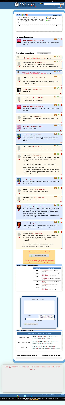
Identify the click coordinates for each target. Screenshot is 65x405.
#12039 (37, 350)
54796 (37, 289)
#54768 (40, 342)
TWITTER (27, 401)
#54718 (35, 347)
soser (24, 180)
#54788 (50, 342)
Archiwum (46, 6)
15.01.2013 (55, 15)
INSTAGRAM (20, 401)
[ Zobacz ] (48, 248)
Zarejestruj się (53, 1)
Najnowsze (60, 7)
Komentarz (38, 301)
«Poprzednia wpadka (23, 26)
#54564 (49, 345)
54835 (37, 281)
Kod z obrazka (38, 324)
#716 (53, 352)
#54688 (36, 341)
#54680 (36, 346)
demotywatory (25, 402)
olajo (24, 136)
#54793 (49, 340)
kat (24, 224)
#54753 (40, 347)
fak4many (25, 207)
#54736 (55, 340)
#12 (36, 248)
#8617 (41, 352)
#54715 (50, 347)
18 (51, 18)
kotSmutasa (24, 73)
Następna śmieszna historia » (52, 359)
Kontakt (56, 6)
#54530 (43, 345)
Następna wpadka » (55, 26)
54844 (37, 275)
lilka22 (25, 128)
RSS (62, 6)
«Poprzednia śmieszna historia (27, 359)
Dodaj (51, 6)
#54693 (35, 342)
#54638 (46, 347)
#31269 (47, 352)
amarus (25, 42)
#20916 (52, 350)
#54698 (43, 340)
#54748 (55, 345)
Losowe (39, 6)
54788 (37, 273)
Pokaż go (49, 60)
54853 (37, 278)
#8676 (35, 352)
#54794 (46, 342)
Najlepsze (27, 6)
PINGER (32, 401)
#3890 (45, 350)
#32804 (58, 352)
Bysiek (25, 91)
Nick (29, 319)
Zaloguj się (61, 1)
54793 (37, 284)
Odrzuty (33, 6)
